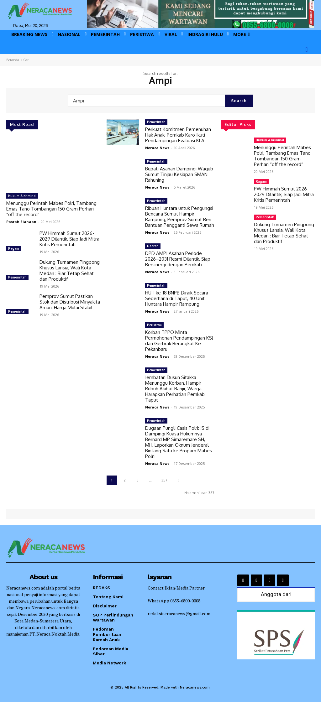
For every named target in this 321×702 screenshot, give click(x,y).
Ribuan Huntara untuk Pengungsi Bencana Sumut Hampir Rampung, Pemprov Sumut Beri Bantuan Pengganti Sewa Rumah (179, 216)
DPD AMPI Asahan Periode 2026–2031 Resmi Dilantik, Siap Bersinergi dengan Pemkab (177, 259)
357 (164, 480)
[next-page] (178, 480)
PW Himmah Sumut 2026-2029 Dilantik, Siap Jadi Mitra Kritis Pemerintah (69, 238)
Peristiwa (154, 325)
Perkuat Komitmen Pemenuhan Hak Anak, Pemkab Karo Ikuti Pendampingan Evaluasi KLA (178, 134)
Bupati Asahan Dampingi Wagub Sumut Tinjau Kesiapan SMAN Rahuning (179, 174)
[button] (306, 49)
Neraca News (157, 147)
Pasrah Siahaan (21, 221)
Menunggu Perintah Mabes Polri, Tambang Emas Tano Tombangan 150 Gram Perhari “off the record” (51, 208)
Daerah (153, 246)
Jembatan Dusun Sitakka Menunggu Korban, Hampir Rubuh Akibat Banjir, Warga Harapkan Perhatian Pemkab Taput (175, 388)
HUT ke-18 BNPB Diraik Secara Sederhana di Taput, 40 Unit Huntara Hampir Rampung (176, 298)
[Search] (239, 101)
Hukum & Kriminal (22, 196)
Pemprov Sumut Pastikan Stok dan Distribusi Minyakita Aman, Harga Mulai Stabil (69, 301)
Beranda (12, 60)
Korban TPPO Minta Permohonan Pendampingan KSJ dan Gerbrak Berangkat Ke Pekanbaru (179, 340)
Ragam (13, 248)
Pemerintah (17, 277)
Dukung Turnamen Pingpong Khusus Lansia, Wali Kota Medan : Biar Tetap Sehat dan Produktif (69, 270)
